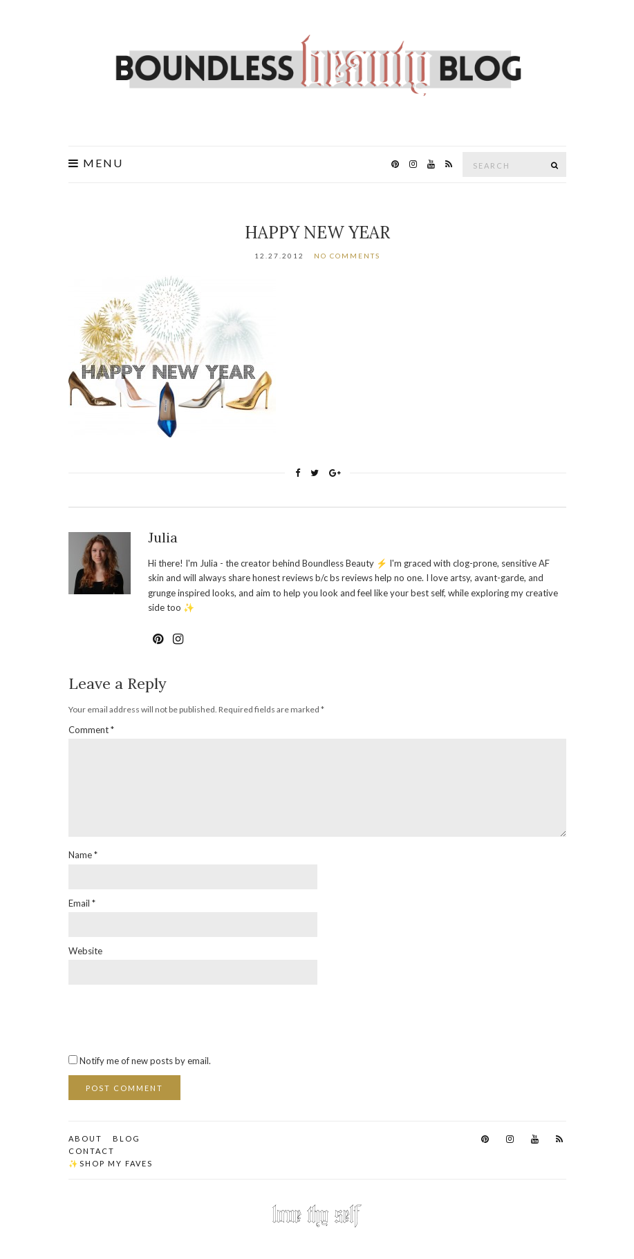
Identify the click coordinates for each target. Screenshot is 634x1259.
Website (85, 950)
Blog (126, 1138)
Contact (91, 1150)
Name (82, 854)
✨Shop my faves (110, 1163)
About (85, 1138)
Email (81, 903)
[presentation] (173, 1018)
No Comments (347, 256)
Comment (91, 729)
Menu (95, 163)
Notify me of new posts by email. (145, 1060)
